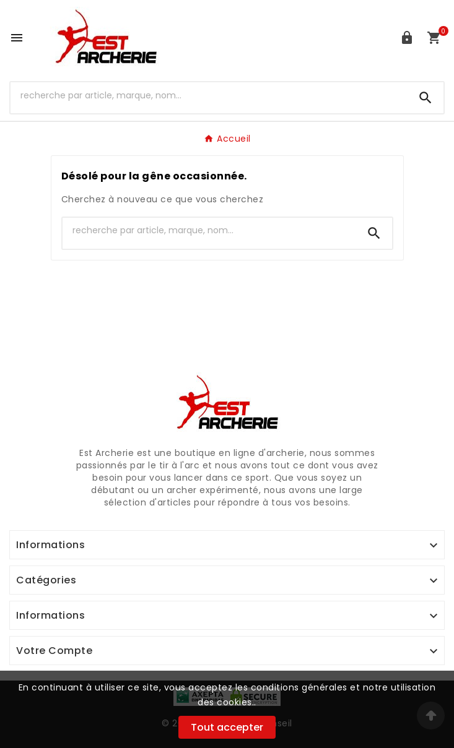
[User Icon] (406, 37)
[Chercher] (209, 95)
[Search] (425, 97)
